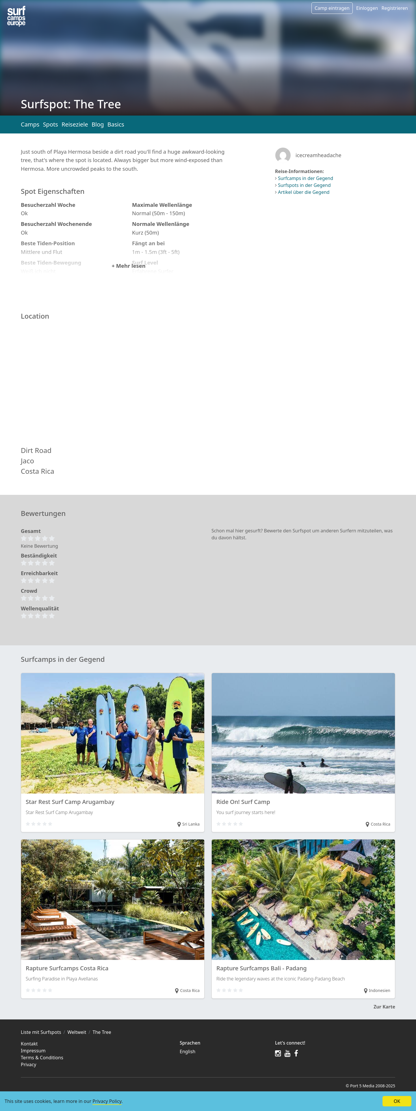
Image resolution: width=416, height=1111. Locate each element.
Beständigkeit (39, 563)
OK (397, 1101)
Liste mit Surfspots (41, 1040)
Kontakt (29, 1052)
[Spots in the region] (16, 16)
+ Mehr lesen (128, 273)
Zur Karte (384, 1015)
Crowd (29, 598)
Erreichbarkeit (39, 580)
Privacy (28, 1072)
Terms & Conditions (42, 1065)
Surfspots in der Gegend (304, 185)
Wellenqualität (40, 616)
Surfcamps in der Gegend (305, 178)
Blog (98, 124)
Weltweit (77, 1040)
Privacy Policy (106, 1101)
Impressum (33, 1059)
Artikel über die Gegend (304, 192)
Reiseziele (75, 124)
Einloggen (367, 8)
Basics (115, 124)
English (187, 1059)
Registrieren (394, 8)
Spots (50, 124)
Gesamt (31, 538)
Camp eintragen (332, 8)
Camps (30, 124)
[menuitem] (224, 1059)
